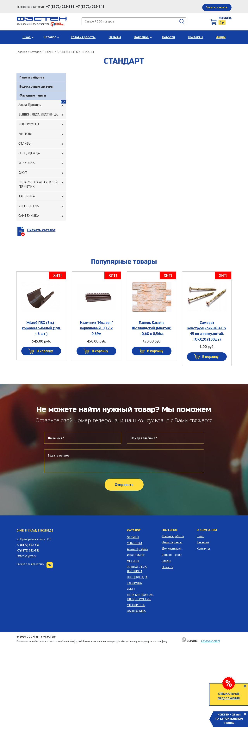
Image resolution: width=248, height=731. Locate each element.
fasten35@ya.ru (26, 556)
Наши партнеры (172, 542)
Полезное (141, 37)
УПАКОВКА (26, 163)
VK (49, 565)
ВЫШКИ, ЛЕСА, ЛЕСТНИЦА (38, 114)
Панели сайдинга (31, 77)
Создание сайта (210, 641)
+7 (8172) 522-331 (28, 545)
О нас (26, 37)
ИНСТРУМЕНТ (29, 124)
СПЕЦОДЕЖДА (29, 153)
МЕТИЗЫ (25, 134)
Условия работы (83, 37)
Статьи (166, 561)
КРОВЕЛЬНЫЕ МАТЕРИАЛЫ (75, 52)
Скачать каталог (41, 230)
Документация (172, 548)
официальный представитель (40, 24)
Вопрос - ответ (172, 555)
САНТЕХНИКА (28, 215)
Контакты (195, 37)
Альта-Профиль (29, 105)
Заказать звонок (216, 7)
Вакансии (203, 542)
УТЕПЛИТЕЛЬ (28, 206)
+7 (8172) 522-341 (28, 550)
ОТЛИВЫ (24, 143)
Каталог (50, 37)
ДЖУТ (22, 172)
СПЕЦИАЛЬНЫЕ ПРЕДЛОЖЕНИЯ (229, 696)
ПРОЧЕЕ (48, 52)
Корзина (225, 18)
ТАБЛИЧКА (26, 196)
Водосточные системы (36, 86)
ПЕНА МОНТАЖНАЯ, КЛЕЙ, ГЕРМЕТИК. (38, 184)
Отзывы (115, 37)
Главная (21, 52)
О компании (207, 530)
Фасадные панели (32, 95)
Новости (168, 37)
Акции (221, 37)
